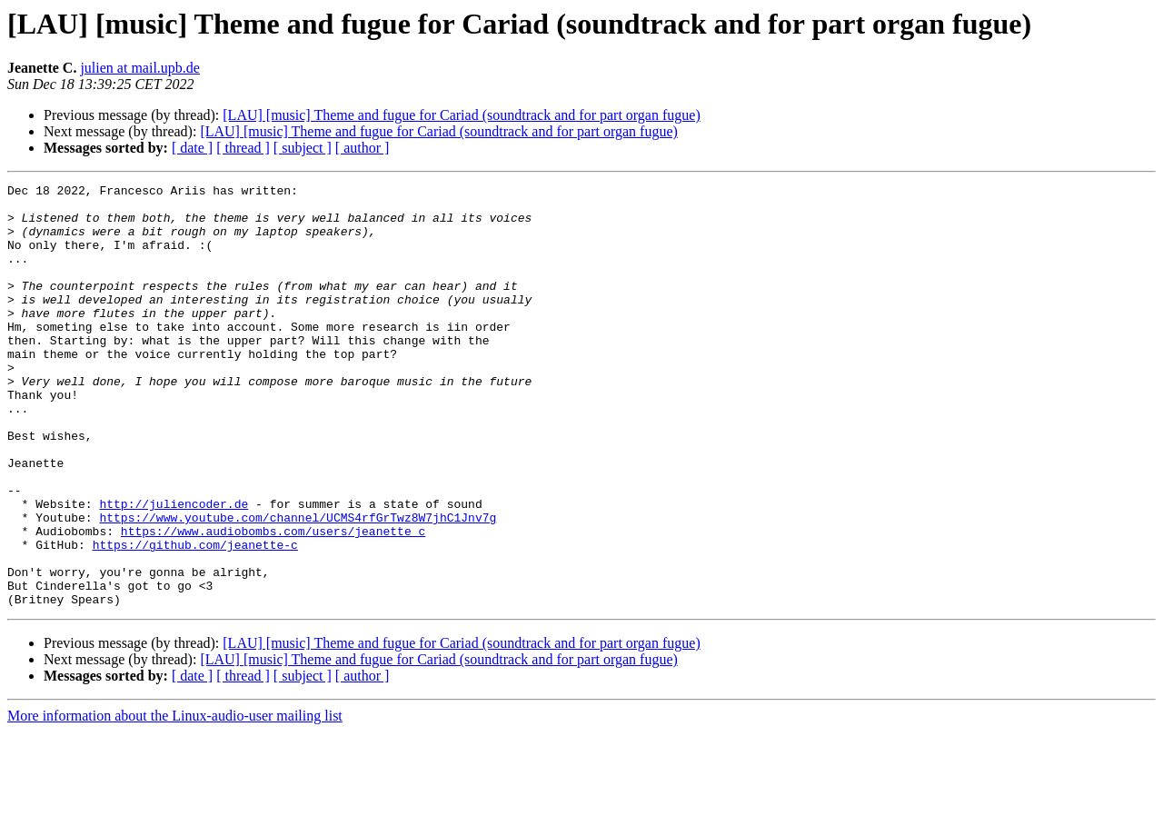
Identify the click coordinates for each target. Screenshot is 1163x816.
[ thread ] (243, 147)
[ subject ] (302, 147)
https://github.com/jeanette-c (195, 618)
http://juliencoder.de (173, 569)
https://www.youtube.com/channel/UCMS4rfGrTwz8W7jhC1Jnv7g (297, 585)
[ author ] (362, 147)
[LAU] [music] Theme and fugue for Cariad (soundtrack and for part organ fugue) (461, 115)
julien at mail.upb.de (140, 67)
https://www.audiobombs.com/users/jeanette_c (273, 601)
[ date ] (192, 147)
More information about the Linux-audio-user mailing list (175, 800)
